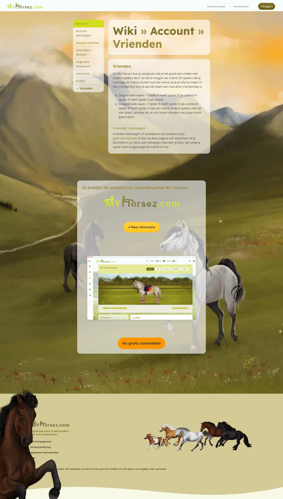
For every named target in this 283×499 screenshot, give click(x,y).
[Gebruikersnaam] (217, 6)
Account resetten (87, 43)
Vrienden (86, 88)
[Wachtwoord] (244, 6)
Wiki (125, 31)
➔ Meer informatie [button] (141, 227)
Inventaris (83, 74)
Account (172, 31)
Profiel (80, 81)
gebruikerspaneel (125, 138)
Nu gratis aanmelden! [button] (141, 343)
